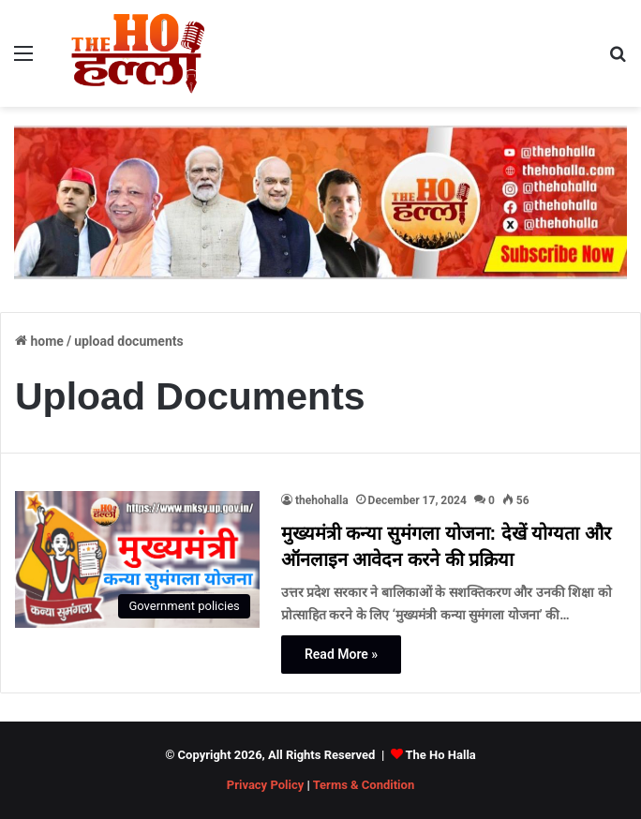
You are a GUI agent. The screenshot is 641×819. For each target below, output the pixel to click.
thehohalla (322, 500)
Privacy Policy (265, 785)
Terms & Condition (364, 785)
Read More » (341, 654)
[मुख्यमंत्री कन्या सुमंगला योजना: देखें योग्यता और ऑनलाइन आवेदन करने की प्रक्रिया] (137, 560)
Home (39, 341)
